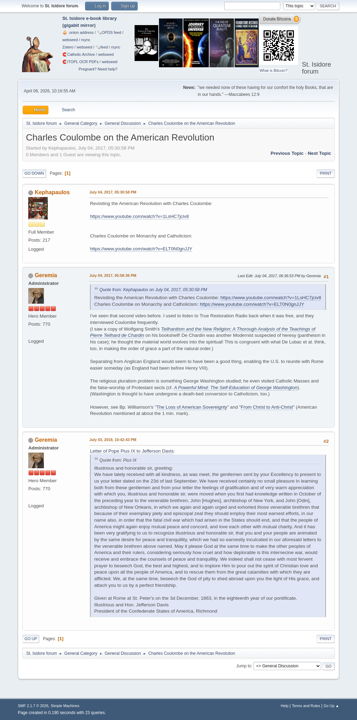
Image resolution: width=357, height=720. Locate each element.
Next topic (319, 153)
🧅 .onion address (78, 32)
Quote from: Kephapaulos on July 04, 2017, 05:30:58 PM (153, 289)
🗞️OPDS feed (109, 32)
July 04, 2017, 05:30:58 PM (112, 192)
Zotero (68, 47)
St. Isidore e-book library (89, 18)
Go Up (30, 639)
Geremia (46, 275)
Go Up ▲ (331, 706)
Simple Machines (65, 706)
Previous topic (287, 153)
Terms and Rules (306, 706)
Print (326, 173)
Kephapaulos (52, 192)
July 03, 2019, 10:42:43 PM (112, 440)
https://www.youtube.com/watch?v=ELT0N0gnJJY (141, 248)
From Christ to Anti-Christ (267, 407)
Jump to (243, 666)
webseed (70, 40)
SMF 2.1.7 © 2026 (33, 706)
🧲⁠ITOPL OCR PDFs (80, 62)
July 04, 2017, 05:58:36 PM (112, 275)
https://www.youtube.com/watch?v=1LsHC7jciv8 (139, 216)
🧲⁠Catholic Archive (78, 54)
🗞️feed (102, 47)
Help (284, 706)
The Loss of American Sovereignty (191, 407)
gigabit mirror (79, 25)
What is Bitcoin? (273, 70)
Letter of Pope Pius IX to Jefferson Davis (132, 451)
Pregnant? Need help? (98, 69)
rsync (85, 40)
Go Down (34, 173)
